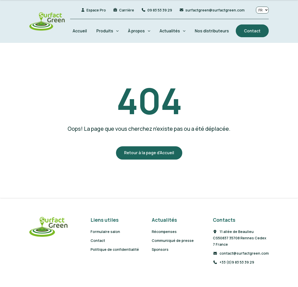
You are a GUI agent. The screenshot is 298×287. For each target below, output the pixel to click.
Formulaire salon (105, 231)
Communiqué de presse (173, 240)
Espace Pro (96, 10)
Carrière (126, 10)
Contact (252, 31)
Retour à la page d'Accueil (149, 152)
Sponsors (160, 249)
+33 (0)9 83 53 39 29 (233, 262)
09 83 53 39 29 (159, 10)
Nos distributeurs (212, 31)
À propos (136, 31)
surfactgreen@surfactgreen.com (214, 10)
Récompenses (164, 231)
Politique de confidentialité (114, 249)
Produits (104, 31)
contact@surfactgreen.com (241, 253)
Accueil (80, 31)
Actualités (170, 31)
